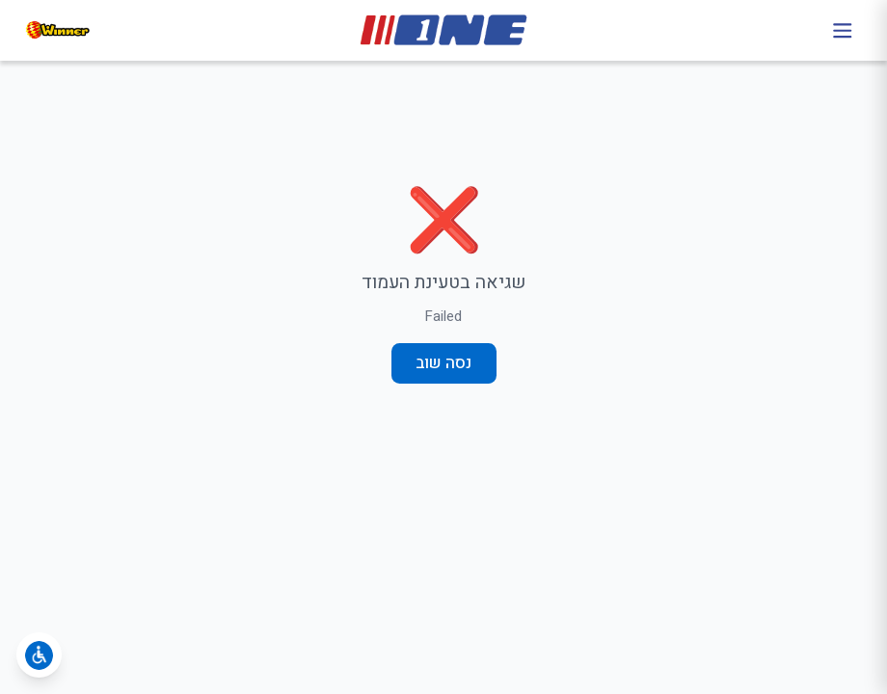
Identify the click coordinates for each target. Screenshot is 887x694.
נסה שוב (443, 363)
